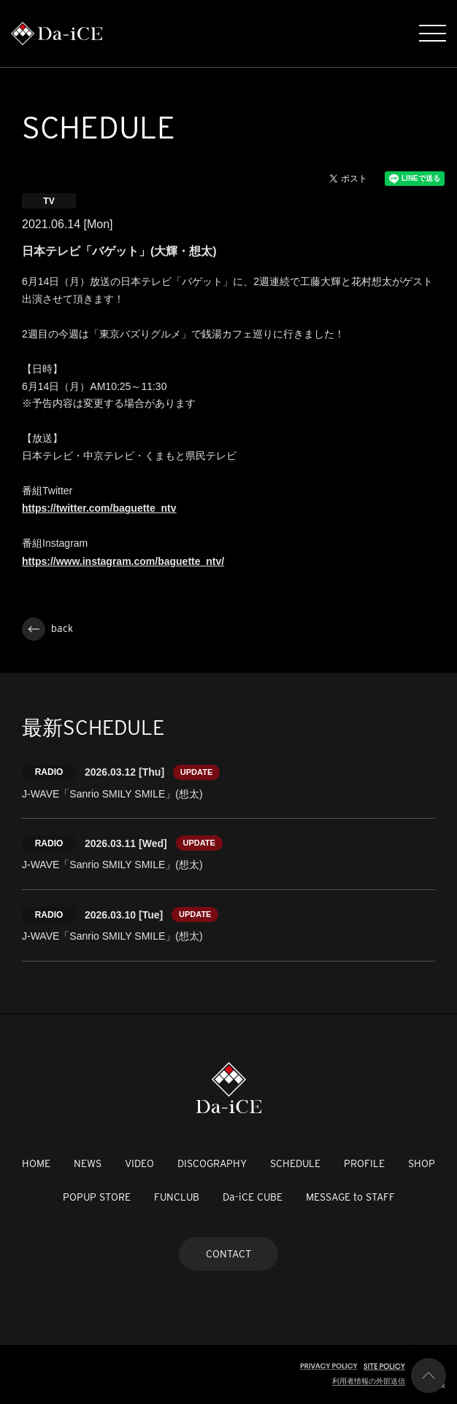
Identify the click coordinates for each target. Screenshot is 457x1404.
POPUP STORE (97, 1197)
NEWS (87, 1163)
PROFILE (364, 1163)
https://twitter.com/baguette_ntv (99, 508)
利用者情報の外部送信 (368, 1381)
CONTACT (228, 1254)
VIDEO (139, 1163)
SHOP (421, 1163)
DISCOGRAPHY (212, 1163)
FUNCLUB (176, 1197)
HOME (36, 1163)
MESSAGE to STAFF (350, 1197)
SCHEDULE (295, 1163)
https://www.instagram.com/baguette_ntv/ (123, 561)
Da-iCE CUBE (253, 1197)
